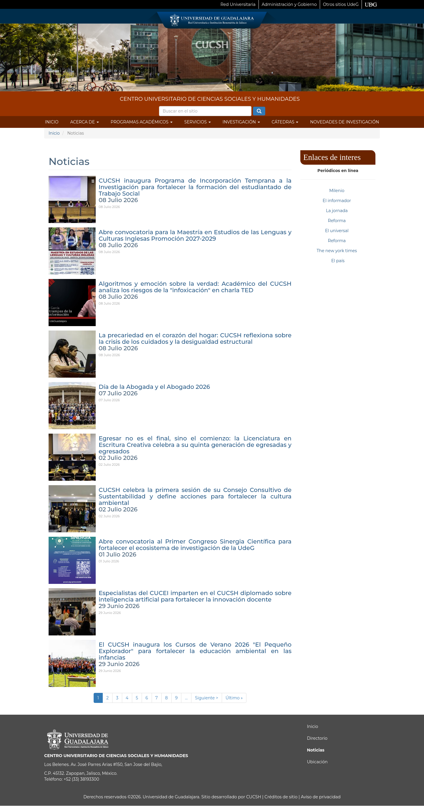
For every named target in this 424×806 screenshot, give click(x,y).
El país (337, 260)
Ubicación (317, 761)
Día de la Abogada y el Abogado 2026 (154, 386)
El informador (337, 200)
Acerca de (84, 122)
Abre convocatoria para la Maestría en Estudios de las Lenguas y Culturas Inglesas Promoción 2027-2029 (195, 235)
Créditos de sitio (280, 797)
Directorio (317, 738)
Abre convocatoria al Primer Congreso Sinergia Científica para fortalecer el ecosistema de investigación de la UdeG (195, 544)
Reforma (337, 220)
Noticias (315, 750)
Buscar (259, 111)
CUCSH (253, 797)
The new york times (337, 250)
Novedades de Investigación (344, 122)
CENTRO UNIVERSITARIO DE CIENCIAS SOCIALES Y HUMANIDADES (210, 99)
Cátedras (285, 122)
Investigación (241, 122)
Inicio (52, 122)
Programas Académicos (142, 122)
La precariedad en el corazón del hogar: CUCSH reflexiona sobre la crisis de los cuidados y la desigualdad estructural (195, 338)
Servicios (197, 122)
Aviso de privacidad (320, 797)
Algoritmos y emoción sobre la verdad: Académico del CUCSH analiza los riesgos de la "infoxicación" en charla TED (195, 287)
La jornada (337, 210)
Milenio (336, 190)
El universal (337, 230)
